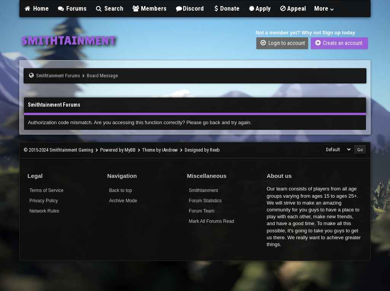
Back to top (120, 190)
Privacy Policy (43, 200)
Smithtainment (203, 190)
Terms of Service (46, 190)
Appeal (292, 8)
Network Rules (44, 211)
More (324, 8)
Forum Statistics (205, 200)
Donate (226, 8)
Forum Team (201, 211)
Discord (189, 8)
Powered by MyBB (118, 150)
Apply (259, 8)
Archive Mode (123, 200)
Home (36, 8)
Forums (72, 8)
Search (109, 8)
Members (149, 8)
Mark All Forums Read (211, 221)
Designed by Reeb (202, 150)
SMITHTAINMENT (68, 40)
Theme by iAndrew (160, 150)
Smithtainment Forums (58, 75)
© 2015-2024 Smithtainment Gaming (58, 150)
